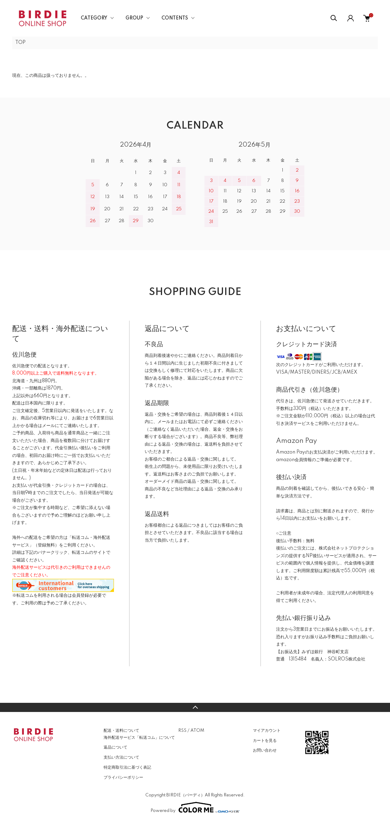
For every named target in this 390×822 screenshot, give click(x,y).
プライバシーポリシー (123, 777)
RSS (182, 730)
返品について (115, 747)
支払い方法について (121, 757)
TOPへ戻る (195, 707)
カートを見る (265, 740)
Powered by (195, 807)
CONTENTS (174, 18)
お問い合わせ (265, 750)
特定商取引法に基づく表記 (127, 767)
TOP (20, 42)
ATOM (197, 730)
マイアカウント (267, 730)
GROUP (134, 18)
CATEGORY (94, 18)
